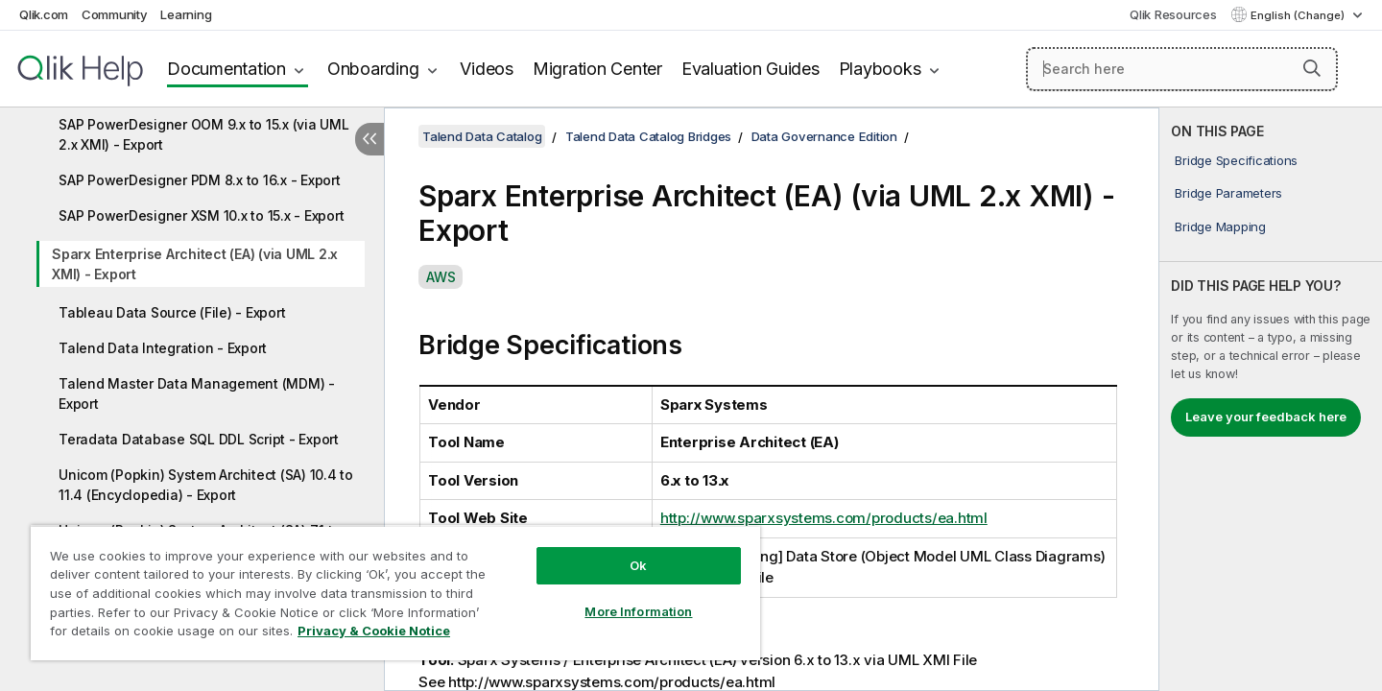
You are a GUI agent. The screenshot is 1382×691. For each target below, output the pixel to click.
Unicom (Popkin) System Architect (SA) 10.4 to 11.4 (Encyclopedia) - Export (206, 484)
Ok (638, 565)
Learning (185, 14)
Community (115, 14)
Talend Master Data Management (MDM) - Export (197, 393)
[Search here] (1182, 69)
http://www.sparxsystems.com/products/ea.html (824, 518)
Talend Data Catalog (481, 136)
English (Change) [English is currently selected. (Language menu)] (1299, 15)
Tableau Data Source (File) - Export (172, 312)
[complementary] (1270, 399)
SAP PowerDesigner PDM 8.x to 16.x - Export (200, 180)
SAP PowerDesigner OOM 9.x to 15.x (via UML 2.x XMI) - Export (204, 134)
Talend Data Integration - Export (163, 348)
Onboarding (373, 69)
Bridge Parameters (1228, 193)
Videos (486, 69)
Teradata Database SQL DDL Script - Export (199, 439)
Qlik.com (43, 14)
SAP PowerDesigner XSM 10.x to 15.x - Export (201, 215)
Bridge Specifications (1236, 160)
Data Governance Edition (824, 136)
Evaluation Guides (750, 69)
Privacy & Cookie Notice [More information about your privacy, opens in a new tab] (374, 630)
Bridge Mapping (1220, 226)
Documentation (226, 69)
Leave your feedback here (1265, 416)
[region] (395, 592)
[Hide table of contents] (369, 139)
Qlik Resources (1173, 14)
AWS (440, 277)
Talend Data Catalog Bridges (648, 136)
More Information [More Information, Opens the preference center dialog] (638, 611)
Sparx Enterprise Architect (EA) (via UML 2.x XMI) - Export (195, 264)
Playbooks (880, 69)
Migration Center (597, 69)
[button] (1312, 68)
